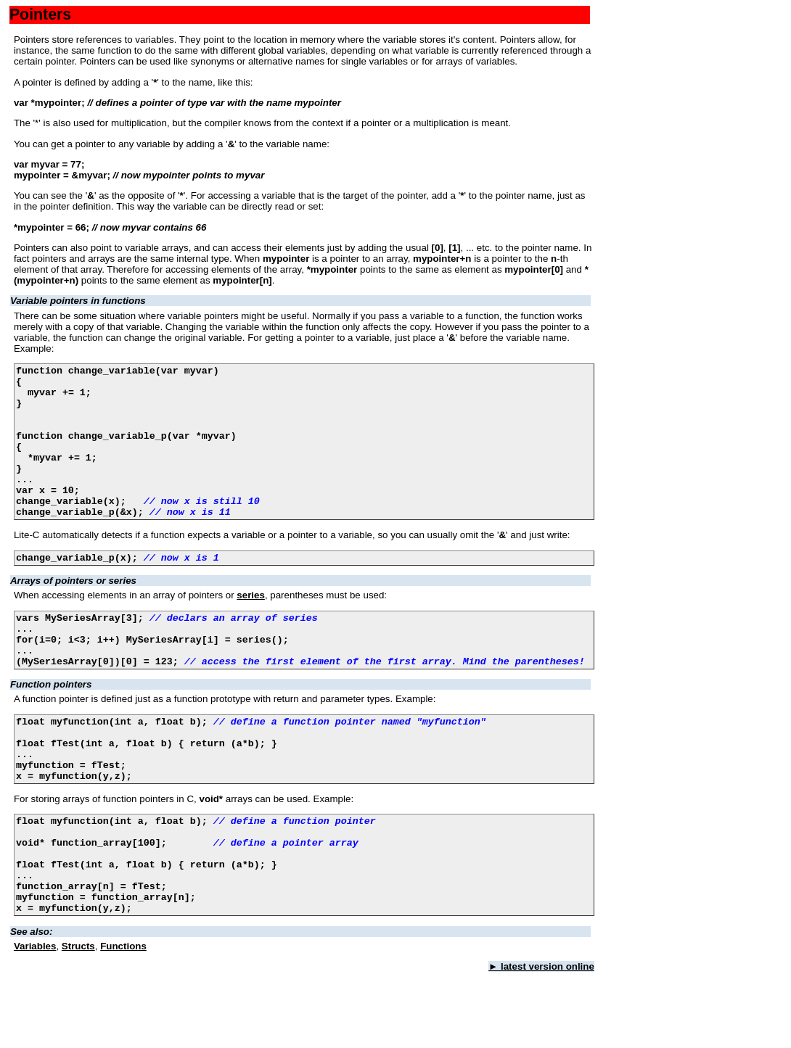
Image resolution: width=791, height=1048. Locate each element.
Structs (78, 1022)
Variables (35, 1022)
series (251, 627)
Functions (123, 1022)
